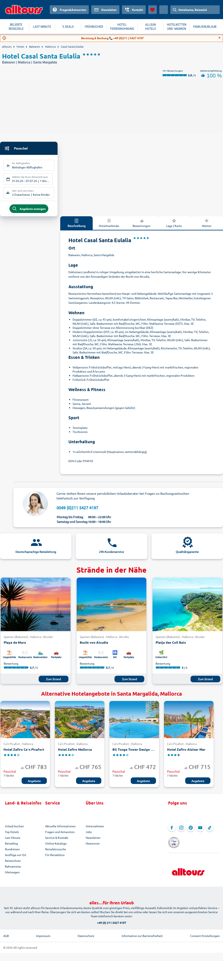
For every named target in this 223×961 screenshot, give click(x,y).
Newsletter (93, 841)
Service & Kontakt (56, 841)
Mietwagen (12, 875)
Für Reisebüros (55, 858)
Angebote (34, 784)
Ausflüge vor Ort (15, 858)
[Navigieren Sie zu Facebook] (172, 831)
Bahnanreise (13, 869)
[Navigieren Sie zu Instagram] (181, 831)
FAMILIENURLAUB (204, 26)
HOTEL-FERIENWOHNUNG (122, 26)
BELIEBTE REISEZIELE (16, 26)
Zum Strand (53, 682)
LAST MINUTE (42, 26)
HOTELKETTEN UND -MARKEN (176, 26)
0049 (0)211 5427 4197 (77, 510)
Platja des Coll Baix (171, 646)
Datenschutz (86, 933)
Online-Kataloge (56, 846)
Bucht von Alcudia (94, 646)
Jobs (89, 835)
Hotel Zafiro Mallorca (75, 752)
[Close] (219, 38)
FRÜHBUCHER (94, 26)
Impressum (43, 933)
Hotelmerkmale (109, 226)
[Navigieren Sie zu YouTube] (200, 831)
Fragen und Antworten (60, 835)
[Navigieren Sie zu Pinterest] (190, 831)
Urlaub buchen (14, 829)
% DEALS (68, 26)
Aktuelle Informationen (60, 829)
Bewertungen (141, 226)
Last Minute (12, 841)
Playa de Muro (15, 646)
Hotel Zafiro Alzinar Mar (186, 752)
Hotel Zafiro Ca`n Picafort (23, 752)
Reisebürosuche (55, 852)
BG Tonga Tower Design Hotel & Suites (142, 752)
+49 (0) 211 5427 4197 (111, 919)
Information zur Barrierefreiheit (142, 933)
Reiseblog (11, 846)
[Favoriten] (152, 9)
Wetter (206, 226)
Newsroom (93, 846)
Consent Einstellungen (205, 933)
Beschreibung (77, 226)
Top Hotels (12, 835)
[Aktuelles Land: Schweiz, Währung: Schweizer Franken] (163, 9)
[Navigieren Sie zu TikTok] (209, 831)
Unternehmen (95, 829)
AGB (6, 933)
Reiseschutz (13, 864)
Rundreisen (12, 852)
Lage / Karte (174, 226)
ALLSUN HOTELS (150, 26)
